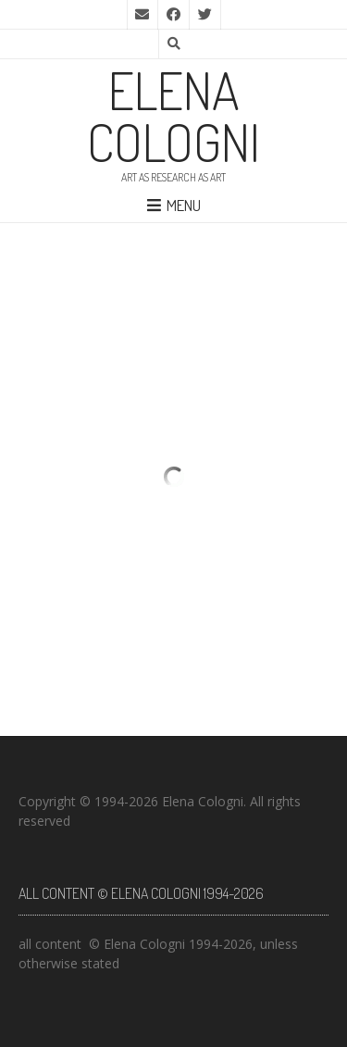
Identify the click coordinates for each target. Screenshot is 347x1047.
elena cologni (173, 116)
